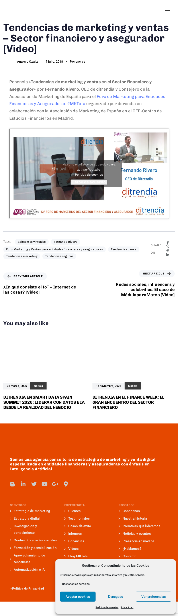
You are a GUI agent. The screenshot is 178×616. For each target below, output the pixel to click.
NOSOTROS (126, 505)
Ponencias (77, 61)
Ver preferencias (153, 597)
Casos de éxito (77, 526)
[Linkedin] (167, 254)
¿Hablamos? (130, 549)
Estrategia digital (25, 519)
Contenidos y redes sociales (33, 540)
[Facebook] (167, 242)
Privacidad (127, 607)
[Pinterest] (167, 250)
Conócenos (129, 511)
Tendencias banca (124, 249)
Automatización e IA (27, 570)
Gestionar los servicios (76, 584)
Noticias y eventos (135, 534)
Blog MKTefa (76, 556)
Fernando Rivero (65, 241)
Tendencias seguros (59, 256)
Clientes (72, 511)
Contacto (128, 556)
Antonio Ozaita (28, 61)
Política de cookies (107, 607)
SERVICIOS (18, 505)
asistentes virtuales (32, 241)
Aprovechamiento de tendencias (27, 558)
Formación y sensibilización (33, 548)
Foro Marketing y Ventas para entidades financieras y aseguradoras (54, 249)
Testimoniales (77, 519)
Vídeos (71, 549)
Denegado (115, 597)
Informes (73, 534)
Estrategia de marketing (30, 511)
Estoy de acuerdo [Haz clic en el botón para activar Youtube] (89, 182)
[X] (167, 246)
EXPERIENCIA (74, 505)
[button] (167, 10)
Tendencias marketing (21, 256)
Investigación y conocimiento (23, 529)
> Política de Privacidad (27, 588)
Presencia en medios (136, 541)
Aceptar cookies (78, 597)
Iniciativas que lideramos (139, 526)
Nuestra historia (133, 519)
